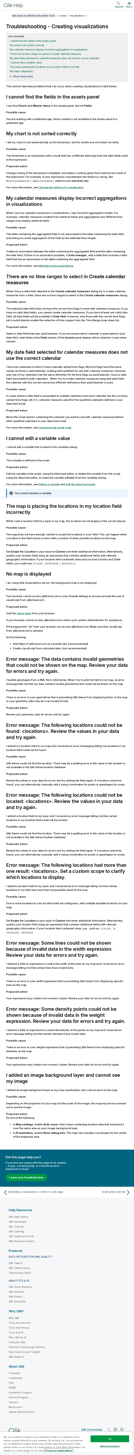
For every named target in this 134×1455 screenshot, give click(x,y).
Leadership (15, 1377)
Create (62, 15)
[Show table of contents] (7, 15)
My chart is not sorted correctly (27, 45)
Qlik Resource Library (21, 1241)
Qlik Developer (18, 1221)
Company (14, 1373)
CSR (11, 1382)
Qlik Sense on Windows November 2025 (33, 15)
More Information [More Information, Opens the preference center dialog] (110, 1446)
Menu (129, 6)
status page (24, 613)
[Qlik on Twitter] (108, 1429)
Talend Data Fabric (20, 1272)
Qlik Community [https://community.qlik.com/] (91, 1429)
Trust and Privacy (19, 1327)
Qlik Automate (17, 1301)
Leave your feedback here (26, 1177)
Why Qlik (14, 1317)
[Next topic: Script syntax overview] (99, 1192)
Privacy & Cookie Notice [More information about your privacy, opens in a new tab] (58, 1450)
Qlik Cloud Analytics (20, 1286)
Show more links (23, 76)
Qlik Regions (16, 1356)
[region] (66, 1443)
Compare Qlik (17, 1342)
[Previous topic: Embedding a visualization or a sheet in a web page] (34, 1192)
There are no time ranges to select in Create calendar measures (45, 53)
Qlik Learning (16, 1231)
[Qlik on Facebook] (122, 1429)
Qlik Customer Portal (21, 1236)
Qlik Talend (15, 1263)
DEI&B (12, 1387)
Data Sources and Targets (24, 1351)
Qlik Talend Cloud (19, 1267)
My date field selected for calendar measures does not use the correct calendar (54, 58)
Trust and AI (16, 1332)
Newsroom (15, 1407)
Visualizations (77, 15)
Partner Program (18, 1397)
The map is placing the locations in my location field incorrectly (44, 66)
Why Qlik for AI (17, 1337)
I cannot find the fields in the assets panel (33, 40)
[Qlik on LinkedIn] (115, 1429)
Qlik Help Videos (19, 1216)
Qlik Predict (16, 1296)
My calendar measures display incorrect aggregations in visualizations (49, 49)
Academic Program (20, 1392)
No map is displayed (21, 71)
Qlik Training (16, 1226)
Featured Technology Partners (27, 1347)
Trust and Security (20, 1322)
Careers (13, 1402)
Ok (109, 1438)
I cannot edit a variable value (26, 62)
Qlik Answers (16, 1291)
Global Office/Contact (22, 1411)
